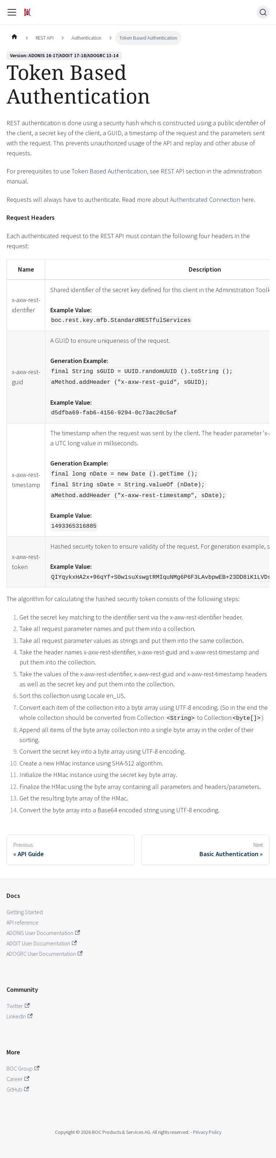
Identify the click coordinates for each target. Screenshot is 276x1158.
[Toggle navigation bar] (11, 12)
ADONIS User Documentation (43, 932)
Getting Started (24, 912)
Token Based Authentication (109, 171)
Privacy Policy (207, 1132)
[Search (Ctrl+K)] (263, 12)
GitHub (17, 1089)
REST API (172, 171)
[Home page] (14, 38)
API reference (22, 922)
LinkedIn (19, 1016)
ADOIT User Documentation (41, 943)
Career (17, 1078)
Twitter (18, 1005)
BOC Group (23, 1068)
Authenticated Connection (205, 199)
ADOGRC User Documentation (44, 953)
